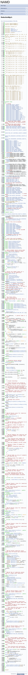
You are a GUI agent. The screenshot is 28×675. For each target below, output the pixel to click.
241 (2, 301)
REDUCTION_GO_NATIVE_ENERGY (13, 150)
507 (2, 649)
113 (2, 153)
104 (2, 144)
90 (2, 120)
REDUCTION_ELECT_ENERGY (12, 110)
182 (2, 231)
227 (2, 279)
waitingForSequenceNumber (16, 288)
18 (2, 34)
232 (2, 288)
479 (2, 611)
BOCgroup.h (14, 30)
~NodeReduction (11, 580)
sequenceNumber (13, 254)
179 (2, 228)
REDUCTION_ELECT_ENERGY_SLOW (14, 114)
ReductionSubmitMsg (14, 242)
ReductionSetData (13, 252)
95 (2, 128)
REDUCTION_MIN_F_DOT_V (12, 180)
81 (2, 111)
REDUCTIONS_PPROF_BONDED (13, 225)
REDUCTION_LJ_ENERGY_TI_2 (13, 144)
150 (2, 195)
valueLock (16, 556)
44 (2, 75)
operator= (13, 564)
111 (2, 151)
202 (2, 252)
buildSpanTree (13, 370)
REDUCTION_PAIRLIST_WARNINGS (14, 206)
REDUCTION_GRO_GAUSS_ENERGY (13, 149)
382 (2, 490)
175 (2, 224)
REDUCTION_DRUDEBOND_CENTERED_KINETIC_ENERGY (16, 139)
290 (2, 361)
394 (2, 503)
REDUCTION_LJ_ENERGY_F (12, 142)
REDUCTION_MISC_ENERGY (12, 147)
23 (2, 43)
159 (2, 206)
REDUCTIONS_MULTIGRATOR (12, 232)
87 (2, 117)
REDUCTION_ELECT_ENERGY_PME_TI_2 (15, 119)
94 (2, 127)
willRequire (20, 396)
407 (2, 519)
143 (2, 187)
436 (2, 555)
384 (2, 493)
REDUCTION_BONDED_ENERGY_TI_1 (14, 107)
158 (2, 205)
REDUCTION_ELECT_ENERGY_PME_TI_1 (15, 118)
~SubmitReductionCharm (12, 503)
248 (2, 307)
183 (2, 232)
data (12, 256)
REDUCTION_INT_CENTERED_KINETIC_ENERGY (16, 133)
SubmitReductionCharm (14, 244)
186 (2, 235)
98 (2, 135)
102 (2, 142)
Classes (14, 11)
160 (2, 207)
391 (2, 500)
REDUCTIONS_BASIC (11, 223)
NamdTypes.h (14, 29)
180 (2, 229)
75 (2, 105)
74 (2, 104)
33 (2, 56)
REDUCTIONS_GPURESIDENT (12, 233)
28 (2, 51)
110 (2, 150)
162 (2, 209)
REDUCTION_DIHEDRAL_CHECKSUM (14, 191)
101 (2, 142)
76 (2, 106)
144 (2, 188)
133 (2, 177)
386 (2, 495)
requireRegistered (14, 284)
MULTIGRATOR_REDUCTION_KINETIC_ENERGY (15, 214)
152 (2, 198)
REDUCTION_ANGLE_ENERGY (12, 104)
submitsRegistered (14, 277)
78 (2, 108)
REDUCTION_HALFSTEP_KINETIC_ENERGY (15, 127)
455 (2, 577)
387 (2, 496)
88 (2, 118)
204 (2, 254)
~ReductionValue (11, 559)
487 (2, 621)
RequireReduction (13, 246)
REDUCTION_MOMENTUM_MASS (13, 177)
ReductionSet (12, 273)
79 (2, 109)
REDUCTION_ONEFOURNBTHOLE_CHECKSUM (15, 198)
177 (2, 226)
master (16, 497)
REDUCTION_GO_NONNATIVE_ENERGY (14, 151)
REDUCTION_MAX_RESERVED (12, 209)
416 (2, 530)
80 (2, 110)
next (18, 257)
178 (2, 227)
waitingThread (16, 290)
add (10, 463)
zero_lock (12, 582)
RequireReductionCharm (15, 247)
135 (2, 179)
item (12, 429)
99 (2, 138)
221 (2, 273)
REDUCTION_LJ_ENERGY (11, 141)
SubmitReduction (13, 243)
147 (2, 191)
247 (2, 306)
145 (2, 189)
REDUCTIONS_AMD (10, 229)
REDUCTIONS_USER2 (11, 231)
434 (2, 553)
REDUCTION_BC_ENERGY (11, 146)
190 (2, 239)
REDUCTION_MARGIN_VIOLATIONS (14, 205)
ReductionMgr (12, 301)
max (10, 448)
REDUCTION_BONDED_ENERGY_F (13, 106)
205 (2, 255)
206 (2, 256)
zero (11, 581)
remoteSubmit (8, 407)
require (7, 354)
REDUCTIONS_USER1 (11, 230)
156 (2, 203)
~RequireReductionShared (13, 665)
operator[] (19, 585)
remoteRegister (9, 401)
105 (2, 145)
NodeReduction (12, 575)
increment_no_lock (15, 567)
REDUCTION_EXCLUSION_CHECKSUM (14, 200)
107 (2, 147)
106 (2, 146)
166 (2, 213)
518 (2, 665)
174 (2, 223)
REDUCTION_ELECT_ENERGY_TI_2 (14, 113)
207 (2, 257)
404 (2, 514)
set (6, 652)
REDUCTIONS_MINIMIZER (12, 224)
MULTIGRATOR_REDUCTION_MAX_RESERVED (16, 219)
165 (2, 212)
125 (2, 167)
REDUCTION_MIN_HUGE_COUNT (13, 182)
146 (2, 190)
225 (2, 277)
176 (2, 225)
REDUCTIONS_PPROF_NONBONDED (13, 226)
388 (2, 497)
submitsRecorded (13, 255)
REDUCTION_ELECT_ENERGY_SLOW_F (14, 115)
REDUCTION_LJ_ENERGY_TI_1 (13, 143)
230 (2, 284)
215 (2, 266)
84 (2, 114)
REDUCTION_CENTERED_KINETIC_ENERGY (15, 128)
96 (2, 129)
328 (2, 418)
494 (2, 629)
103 (2, 143)
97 (2, 132)
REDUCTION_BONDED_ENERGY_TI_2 (14, 108)
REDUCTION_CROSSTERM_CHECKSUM (14, 197)
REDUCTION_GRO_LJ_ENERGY (13, 148)
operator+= (14, 560)
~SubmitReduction (15, 479)
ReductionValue (13, 553)
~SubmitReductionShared (12, 621)
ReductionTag (9, 210)
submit (15, 477)
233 (2, 290)
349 (2, 448)
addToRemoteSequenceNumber (16, 294)
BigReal (8, 256)
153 (2, 199)
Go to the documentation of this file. (9, 21)
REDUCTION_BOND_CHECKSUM (13, 189)
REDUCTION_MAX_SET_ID (12, 235)
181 (2, 230)
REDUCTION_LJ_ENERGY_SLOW (13, 145)
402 (2, 512)
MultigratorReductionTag (13, 220)
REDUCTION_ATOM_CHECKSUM (13, 187)
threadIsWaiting (13, 286)
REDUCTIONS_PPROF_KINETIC (13, 228)
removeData (20, 282)
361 (2, 463)
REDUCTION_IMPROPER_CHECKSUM (14, 192)
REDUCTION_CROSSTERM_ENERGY (13, 126)
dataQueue (19, 279)
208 (2, 258)
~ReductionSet (10, 293)
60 (2, 91)
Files (14, 14)
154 (2, 200)
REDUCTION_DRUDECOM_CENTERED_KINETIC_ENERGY (16, 136)
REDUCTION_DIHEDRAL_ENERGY (13, 109)
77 (2, 107)
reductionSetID (13, 275)
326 (2, 416)
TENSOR (8, 153)
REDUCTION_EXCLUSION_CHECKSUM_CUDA (15, 203)
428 (2, 545)
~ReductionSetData (11, 266)
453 (2, 575)
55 (2, 86)
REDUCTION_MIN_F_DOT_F (12, 179)
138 (2, 182)
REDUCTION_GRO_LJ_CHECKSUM (13, 199)
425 (2, 541)
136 (2, 180)
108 (2, 148)
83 (2, 113)
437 (2, 556)
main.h (12, 28)
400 (2, 510)
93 (2, 126)
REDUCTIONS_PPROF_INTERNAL (13, 227)
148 (2, 192)
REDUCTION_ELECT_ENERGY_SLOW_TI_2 (15, 117)
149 (2, 193)
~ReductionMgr (10, 368)
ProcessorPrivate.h (16, 31)
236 (2, 294)
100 (2, 141)
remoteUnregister (9, 404)
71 (2, 101)
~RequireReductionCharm (12, 545)
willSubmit (19, 394)
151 (2, 197)
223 (2, 275)
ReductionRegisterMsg (14, 241)
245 (2, 305)
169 (2, 219)
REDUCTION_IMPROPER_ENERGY (13, 120)
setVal (11, 583)
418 (2, 533)
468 (2, 593)
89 (2, 119)
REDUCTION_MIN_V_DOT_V (12, 181)
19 (2, 36)
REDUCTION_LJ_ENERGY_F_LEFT (13, 142)
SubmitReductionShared (15, 245)
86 (2, 116)
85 (2, 115)
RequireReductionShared (15, 248)
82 (2, 112)
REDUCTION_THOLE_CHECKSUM (13, 193)
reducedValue (14, 555)
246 (2, 305)
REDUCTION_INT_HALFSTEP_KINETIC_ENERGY (16, 130)
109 (2, 149)
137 (2, 181)
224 (2, 276)
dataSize (11, 278)
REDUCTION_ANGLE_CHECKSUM (13, 190)
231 (2, 286)
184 (2, 233)
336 (2, 429)
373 (2, 479)
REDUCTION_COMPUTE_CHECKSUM (13, 188)
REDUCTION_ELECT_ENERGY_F (13, 111)
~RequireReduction (16, 519)
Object (7, 362)
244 (2, 304)
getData (19, 280)
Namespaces (14, 8)
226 (2, 278)
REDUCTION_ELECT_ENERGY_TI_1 (14, 112)
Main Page (3, 5)
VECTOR (8, 167)
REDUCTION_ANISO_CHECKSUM (13, 195)
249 (2, 308)
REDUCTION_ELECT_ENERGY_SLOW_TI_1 (15, 116)
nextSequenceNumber (14, 276)
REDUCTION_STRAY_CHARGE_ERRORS (14, 207)
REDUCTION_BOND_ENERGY (12, 105)
